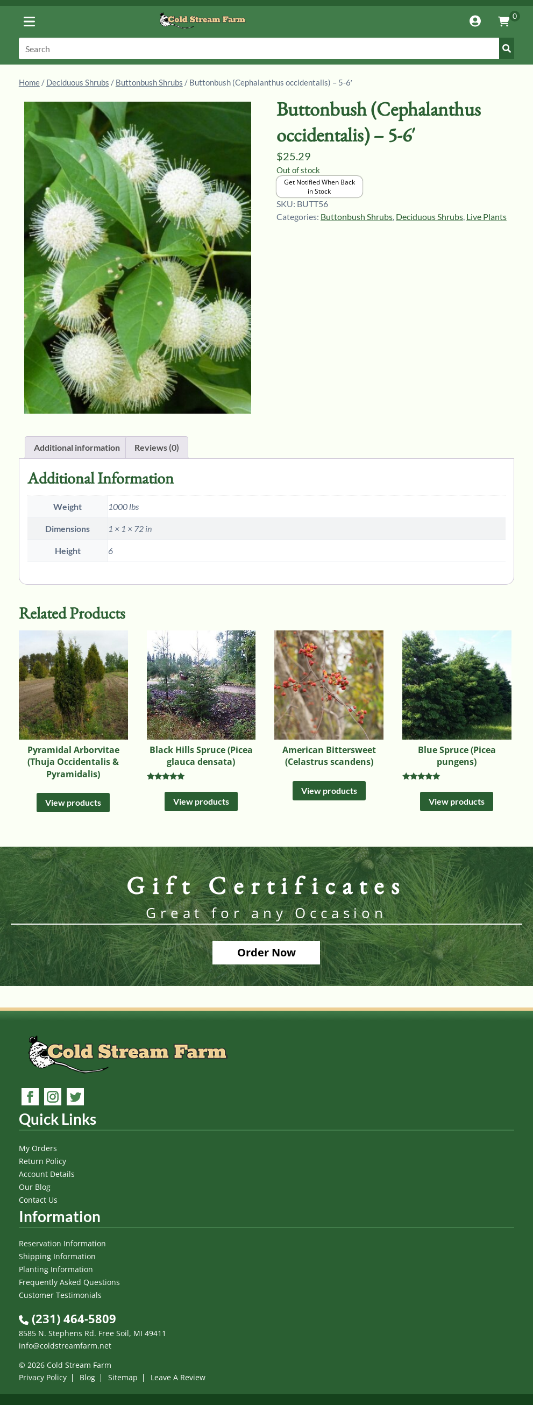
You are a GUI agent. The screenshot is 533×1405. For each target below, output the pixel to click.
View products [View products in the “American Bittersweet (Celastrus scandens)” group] (329, 790)
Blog (87, 1377)
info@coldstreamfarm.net (65, 1345)
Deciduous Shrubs (77, 82)
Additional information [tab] (77, 447)
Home (29, 82)
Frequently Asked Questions (69, 1282)
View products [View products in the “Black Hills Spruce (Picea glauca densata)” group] (201, 801)
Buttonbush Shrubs (149, 82)
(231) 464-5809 (67, 1318)
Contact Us (38, 1200)
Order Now (266, 952)
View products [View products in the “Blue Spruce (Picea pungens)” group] (457, 801)
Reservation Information (62, 1243)
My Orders (38, 1148)
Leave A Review (178, 1377)
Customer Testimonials (60, 1295)
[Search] (266, 48)
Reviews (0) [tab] (156, 447)
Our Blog (35, 1187)
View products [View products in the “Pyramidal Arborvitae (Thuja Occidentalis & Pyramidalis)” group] (73, 802)
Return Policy (42, 1161)
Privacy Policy (43, 1377)
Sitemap (123, 1377)
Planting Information (56, 1269)
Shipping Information (57, 1256)
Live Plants (486, 216)
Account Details (47, 1174)
